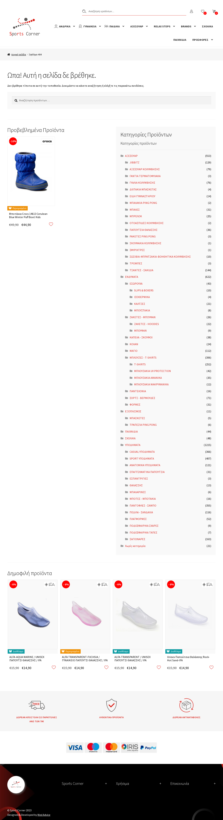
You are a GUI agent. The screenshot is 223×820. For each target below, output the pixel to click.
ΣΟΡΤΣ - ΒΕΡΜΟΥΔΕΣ (142, 398)
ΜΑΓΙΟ (133, 350)
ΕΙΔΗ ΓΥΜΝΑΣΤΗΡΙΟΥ (142, 196)
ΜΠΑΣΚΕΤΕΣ (137, 418)
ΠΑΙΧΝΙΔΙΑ (179, 39)
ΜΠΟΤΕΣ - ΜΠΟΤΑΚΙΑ (143, 498)
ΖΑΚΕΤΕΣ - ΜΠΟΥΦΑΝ (143, 317)
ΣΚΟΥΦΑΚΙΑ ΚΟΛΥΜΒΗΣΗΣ (145, 243)
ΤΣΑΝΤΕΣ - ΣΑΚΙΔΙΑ (141, 270)
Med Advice (43, 815)
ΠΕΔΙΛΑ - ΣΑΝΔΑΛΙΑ (141, 512)
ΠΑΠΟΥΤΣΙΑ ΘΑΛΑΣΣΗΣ (143, 230)
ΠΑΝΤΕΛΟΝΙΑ (138, 391)
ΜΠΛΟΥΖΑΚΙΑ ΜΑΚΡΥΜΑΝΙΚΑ (151, 384)
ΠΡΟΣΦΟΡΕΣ (200, 39)
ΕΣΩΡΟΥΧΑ (136, 283)
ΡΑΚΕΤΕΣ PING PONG (143, 236)
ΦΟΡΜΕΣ (135, 404)
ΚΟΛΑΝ (134, 344)
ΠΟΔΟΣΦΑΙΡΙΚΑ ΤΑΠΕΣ (143, 532)
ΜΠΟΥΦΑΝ (140, 330)
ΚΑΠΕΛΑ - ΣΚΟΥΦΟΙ (141, 337)
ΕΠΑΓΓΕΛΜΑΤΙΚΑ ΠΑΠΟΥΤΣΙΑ (147, 472)
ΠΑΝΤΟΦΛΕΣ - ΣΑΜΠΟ (143, 505)
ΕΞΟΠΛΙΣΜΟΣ (133, 411)
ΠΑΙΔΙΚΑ (114, 26)
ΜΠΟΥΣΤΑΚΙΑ (142, 310)
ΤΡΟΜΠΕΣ (136, 263)
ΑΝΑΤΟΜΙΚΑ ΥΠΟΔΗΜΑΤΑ (145, 465)
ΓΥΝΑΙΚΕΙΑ (89, 26)
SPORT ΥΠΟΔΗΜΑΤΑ (142, 458)
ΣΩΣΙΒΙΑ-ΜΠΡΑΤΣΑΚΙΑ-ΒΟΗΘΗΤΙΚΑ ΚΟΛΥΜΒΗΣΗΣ (160, 256)
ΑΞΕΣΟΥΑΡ (136, 26)
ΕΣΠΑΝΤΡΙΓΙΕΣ (139, 478)
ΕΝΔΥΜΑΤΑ (131, 276)
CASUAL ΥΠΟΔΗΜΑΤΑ (142, 451)
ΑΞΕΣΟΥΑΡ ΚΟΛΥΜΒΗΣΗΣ (145, 169)
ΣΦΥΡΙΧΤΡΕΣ (137, 250)
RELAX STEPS (162, 26)
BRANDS (186, 26)
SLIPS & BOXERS (143, 290)
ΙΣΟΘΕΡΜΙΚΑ (142, 297)
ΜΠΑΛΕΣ (135, 209)
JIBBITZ (134, 162)
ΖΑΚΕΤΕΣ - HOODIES (146, 324)
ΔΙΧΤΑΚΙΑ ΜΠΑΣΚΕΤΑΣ (143, 189)
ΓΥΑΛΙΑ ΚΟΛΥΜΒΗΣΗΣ (142, 182)
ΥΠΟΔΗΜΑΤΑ (132, 445)
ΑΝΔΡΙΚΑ (64, 26)
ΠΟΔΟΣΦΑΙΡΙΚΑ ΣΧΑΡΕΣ (144, 525)
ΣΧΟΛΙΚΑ (207, 26)
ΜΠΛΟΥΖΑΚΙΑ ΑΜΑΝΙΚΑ (148, 377)
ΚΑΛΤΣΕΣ (139, 303)
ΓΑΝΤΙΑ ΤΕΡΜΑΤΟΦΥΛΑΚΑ (145, 176)
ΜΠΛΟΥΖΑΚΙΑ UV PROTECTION (152, 371)
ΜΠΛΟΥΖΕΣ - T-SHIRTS (143, 357)
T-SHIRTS (140, 364)
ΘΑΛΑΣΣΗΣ (136, 485)
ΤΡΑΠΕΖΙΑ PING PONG (143, 424)
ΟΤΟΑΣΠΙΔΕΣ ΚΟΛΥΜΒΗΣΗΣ (147, 223)
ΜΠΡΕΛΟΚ (136, 216)
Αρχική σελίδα (18, 54)
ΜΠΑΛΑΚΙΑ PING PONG (143, 203)
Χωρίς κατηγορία (135, 546)
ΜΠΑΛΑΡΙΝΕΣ (138, 492)
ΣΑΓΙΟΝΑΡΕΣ (137, 539)
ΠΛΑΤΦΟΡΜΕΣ (138, 519)
